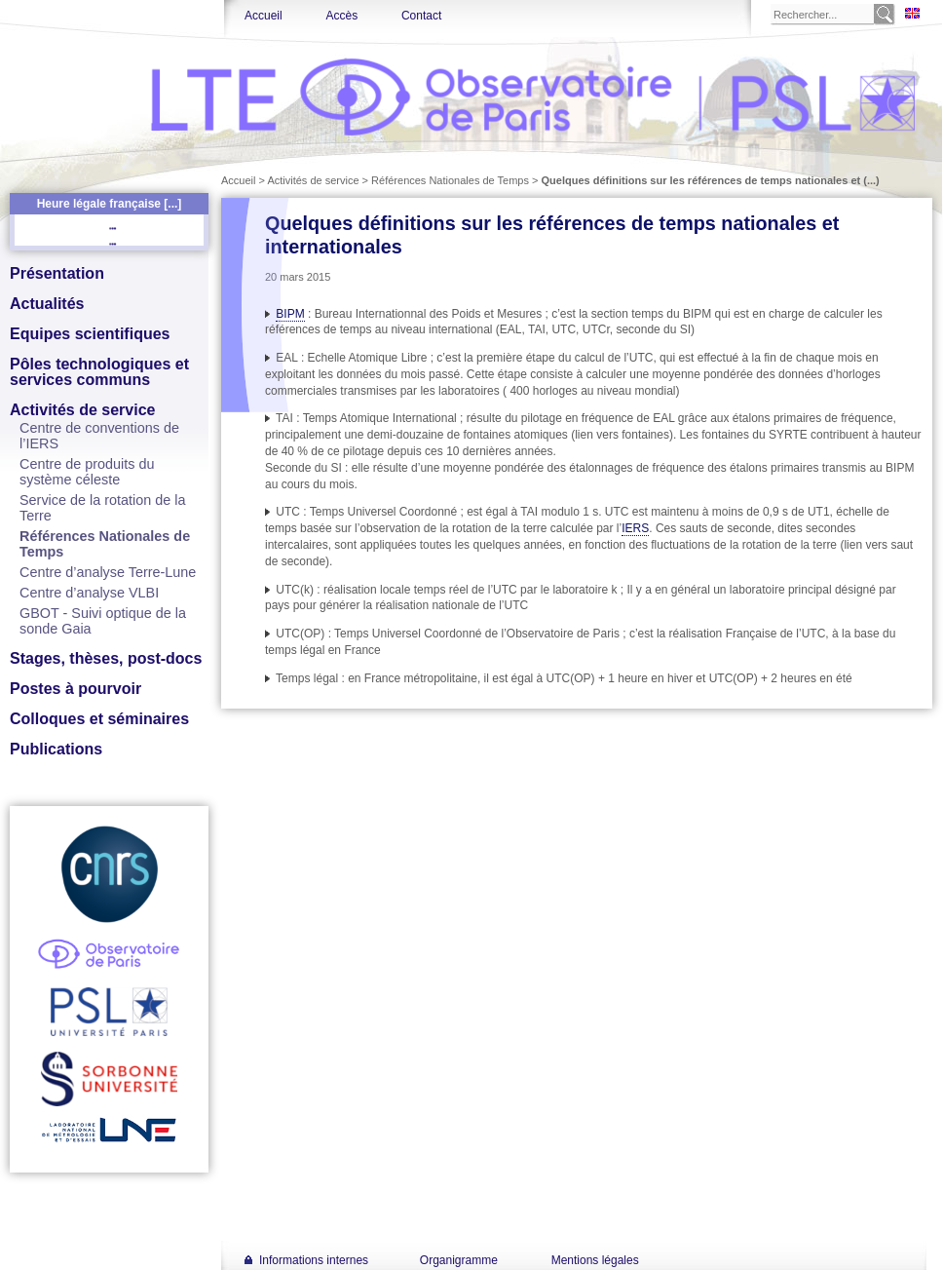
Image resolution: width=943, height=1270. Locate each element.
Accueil (264, 15)
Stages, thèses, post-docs (106, 658)
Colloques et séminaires (99, 719)
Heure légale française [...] (109, 204)
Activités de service (82, 410)
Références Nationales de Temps (450, 180)
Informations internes (313, 1260)
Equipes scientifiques (90, 334)
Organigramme (459, 1260)
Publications (56, 749)
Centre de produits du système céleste (86, 471)
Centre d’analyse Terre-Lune (107, 572)
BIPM (290, 314)
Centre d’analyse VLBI (89, 592)
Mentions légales (595, 1260)
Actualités (47, 303)
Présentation (57, 273)
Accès (341, 15)
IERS (635, 528)
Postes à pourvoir (75, 688)
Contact (421, 15)
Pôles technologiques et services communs (99, 372)
